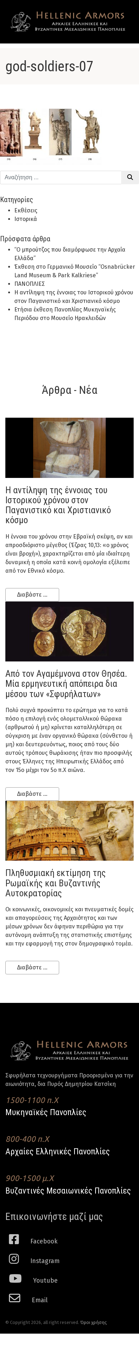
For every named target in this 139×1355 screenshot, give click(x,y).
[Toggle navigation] (120, 15)
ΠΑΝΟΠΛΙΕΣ (29, 283)
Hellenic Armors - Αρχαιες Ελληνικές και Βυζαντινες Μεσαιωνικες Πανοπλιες (68, 21)
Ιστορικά (25, 219)
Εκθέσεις (25, 210)
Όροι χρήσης (93, 1322)
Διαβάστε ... (32, 594)
